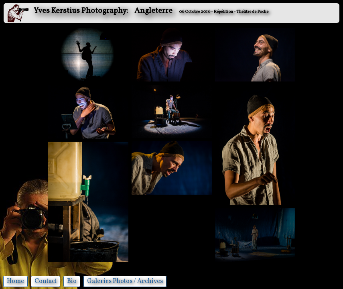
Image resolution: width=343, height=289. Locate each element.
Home (15, 281)
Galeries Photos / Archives (125, 281)
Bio (72, 281)
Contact (46, 281)
